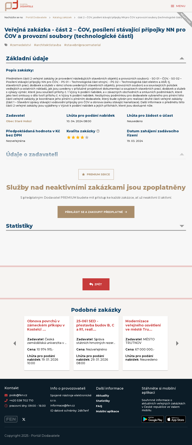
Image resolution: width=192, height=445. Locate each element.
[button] (96, 58)
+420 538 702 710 (21, 400)
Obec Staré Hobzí (19, 121)
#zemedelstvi (20, 45)
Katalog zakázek (62, 17)
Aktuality (102, 395)
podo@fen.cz (18, 395)
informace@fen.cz (62, 405)
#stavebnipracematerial (82, 45)
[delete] (15, 343)
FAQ (99, 406)
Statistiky (103, 401)
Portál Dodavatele (36, 17)
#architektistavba (47, 45)
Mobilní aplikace (107, 411)
